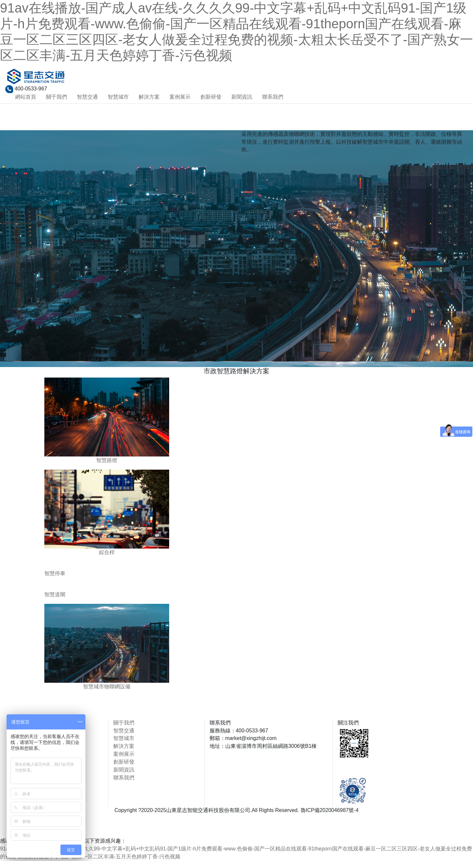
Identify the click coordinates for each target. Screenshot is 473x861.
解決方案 (149, 97)
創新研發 (210, 97)
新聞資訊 (241, 97)
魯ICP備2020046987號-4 (330, 810)
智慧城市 (118, 97)
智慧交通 (87, 97)
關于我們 (56, 97)
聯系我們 (272, 97)
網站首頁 (25, 97)
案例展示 (180, 97)
